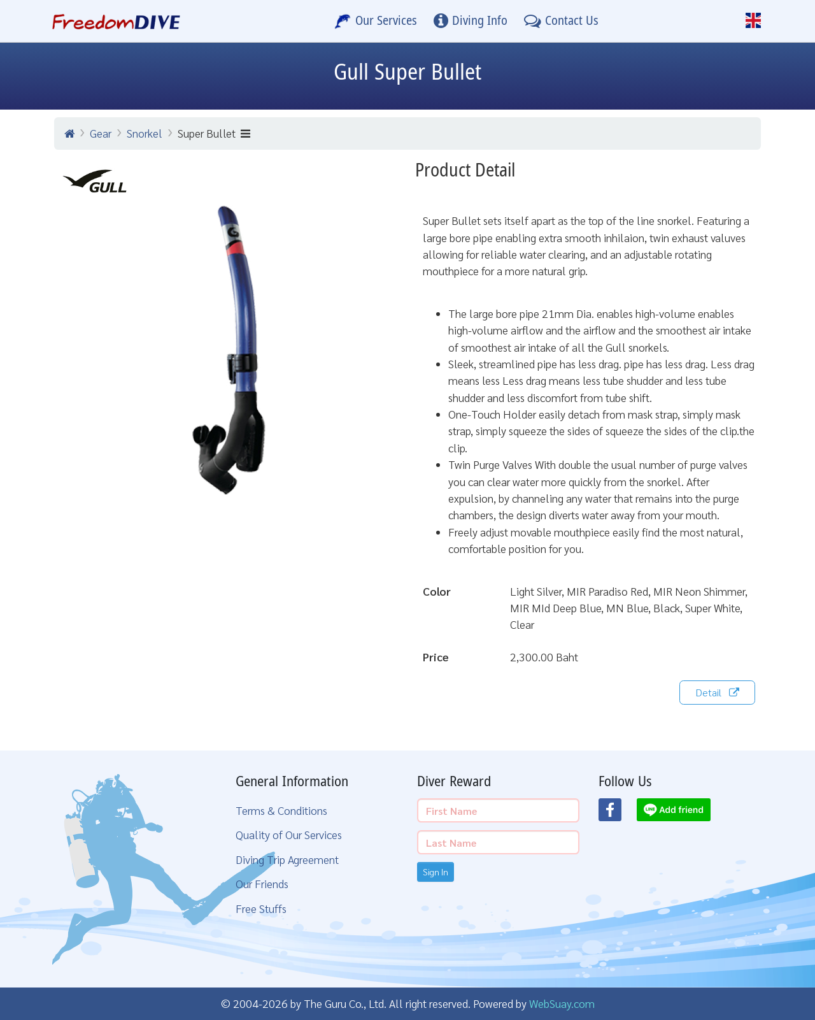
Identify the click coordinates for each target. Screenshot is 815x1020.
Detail (717, 692)
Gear (100, 133)
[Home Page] (116, 21)
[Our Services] (375, 21)
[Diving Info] (470, 21)
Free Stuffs (261, 908)
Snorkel (144, 133)
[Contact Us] (561, 21)
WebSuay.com (562, 1003)
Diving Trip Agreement (287, 859)
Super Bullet (214, 133)
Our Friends (262, 883)
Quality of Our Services (289, 834)
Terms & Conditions (281, 810)
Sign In (435, 871)
